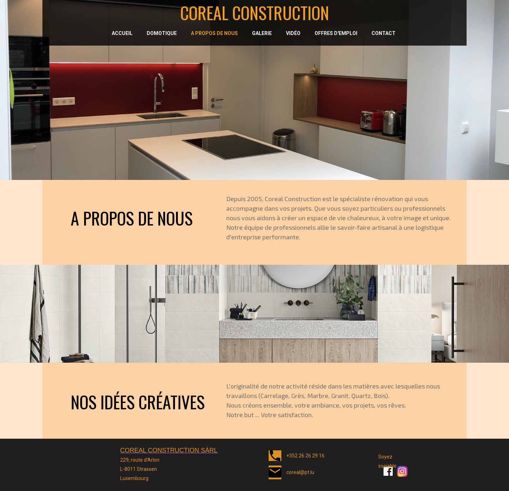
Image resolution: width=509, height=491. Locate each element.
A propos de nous (214, 33)
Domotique (162, 33)
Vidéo (293, 33)
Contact (383, 33)
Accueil (122, 33)
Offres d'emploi (336, 33)
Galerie (262, 33)
